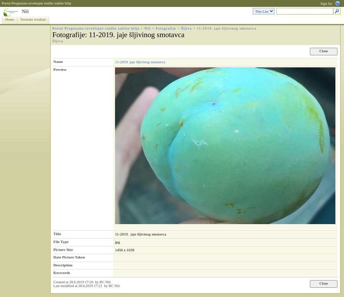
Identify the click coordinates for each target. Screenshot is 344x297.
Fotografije (166, 28)
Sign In (325, 4)
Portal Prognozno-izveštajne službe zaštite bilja (36, 3)
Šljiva (186, 28)
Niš (25, 11)
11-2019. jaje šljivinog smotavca (140, 62)
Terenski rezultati (33, 19)
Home (9, 19)
